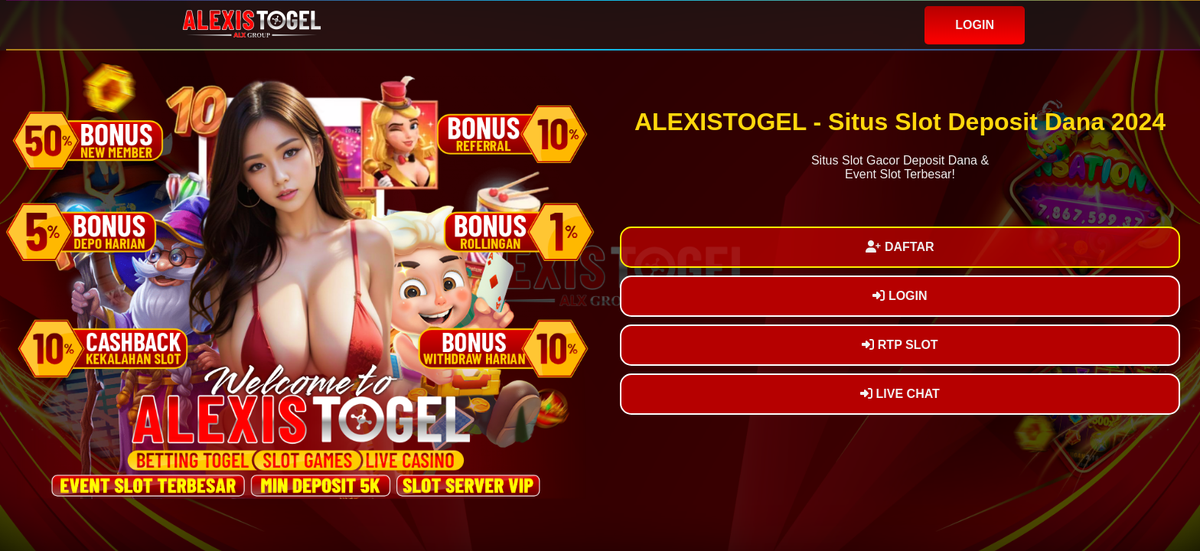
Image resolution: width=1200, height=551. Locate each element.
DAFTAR (900, 246)
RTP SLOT (900, 344)
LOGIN (974, 24)
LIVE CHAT (900, 393)
